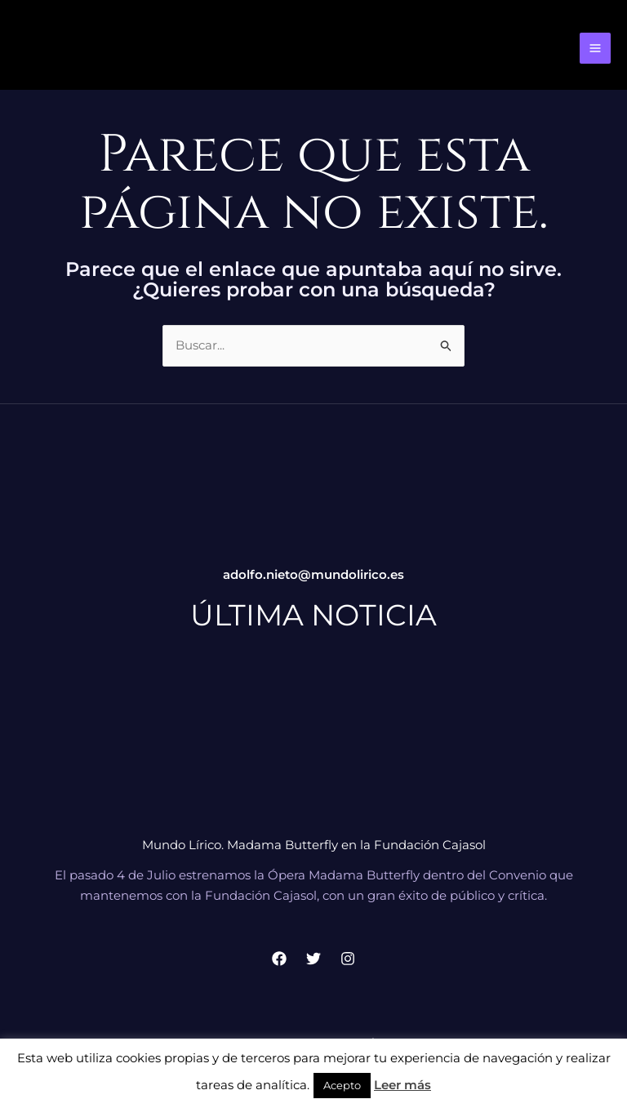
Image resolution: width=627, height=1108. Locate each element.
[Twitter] (313, 958)
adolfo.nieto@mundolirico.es (313, 574)
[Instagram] (347, 958)
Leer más (402, 1084)
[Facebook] (279, 958)
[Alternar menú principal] (595, 49)
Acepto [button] (342, 1085)
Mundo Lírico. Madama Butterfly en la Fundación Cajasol (314, 844)
